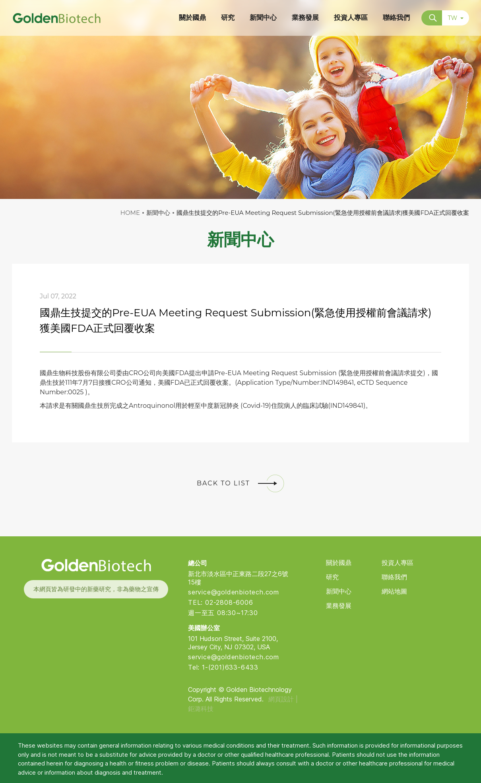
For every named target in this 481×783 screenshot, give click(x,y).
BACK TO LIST (240, 483)
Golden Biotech (96, 565)
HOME (130, 212)
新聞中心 (338, 591)
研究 (332, 577)
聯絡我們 (394, 577)
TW (456, 17)
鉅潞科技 (200, 709)
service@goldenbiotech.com (233, 592)
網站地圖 (394, 591)
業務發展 (338, 606)
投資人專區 (397, 563)
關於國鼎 (338, 563)
